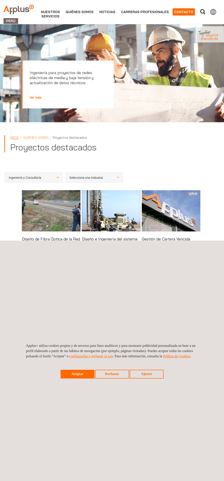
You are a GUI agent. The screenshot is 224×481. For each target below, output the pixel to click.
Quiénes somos (80, 12)
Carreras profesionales (145, 12)
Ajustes (146, 374)
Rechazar (112, 374)
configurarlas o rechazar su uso (91, 356)
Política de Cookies (176, 356)
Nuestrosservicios (50, 14)
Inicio (14, 137)
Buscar (202, 12)
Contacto (183, 12)
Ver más (36, 97)
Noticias (107, 12)
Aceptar (77, 374)
